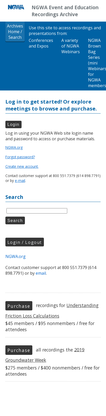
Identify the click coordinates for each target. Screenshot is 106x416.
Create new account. (21, 166)
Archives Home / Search (15, 31)
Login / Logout (24, 242)
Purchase (18, 306)
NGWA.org (14, 147)
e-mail (20, 180)
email (41, 273)
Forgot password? (20, 156)
